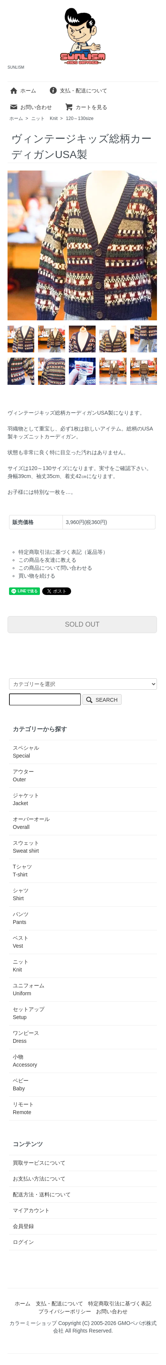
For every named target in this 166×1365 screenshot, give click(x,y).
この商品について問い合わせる (55, 568)
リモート (23, 1108)
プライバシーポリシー (64, 1311)
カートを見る (86, 107)
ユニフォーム (28, 989)
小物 (25, 1061)
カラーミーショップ (33, 1323)
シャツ (21, 894)
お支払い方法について (39, 1179)
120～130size (79, 118)
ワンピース (26, 1037)
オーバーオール (31, 823)
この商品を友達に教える (47, 560)
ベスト (21, 942)
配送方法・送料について (42, 1194)
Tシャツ (22, 871)
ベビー (21, 1084)
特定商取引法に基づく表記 (119, 1303)
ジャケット (26, 799)
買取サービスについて (39, 1163)
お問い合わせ (30, 107)
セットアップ (28, 1013)
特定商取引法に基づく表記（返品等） (63, 552)
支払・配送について (78, 91)
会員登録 (23, 1226)
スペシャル (26, 752)
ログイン (23, 1242)
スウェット (26, 847)
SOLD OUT (82, 624)
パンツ (21, 918)
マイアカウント (31, 1210)
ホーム (22, 91)
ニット (44, 118)
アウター (23, 775)
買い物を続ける (36, 576)
